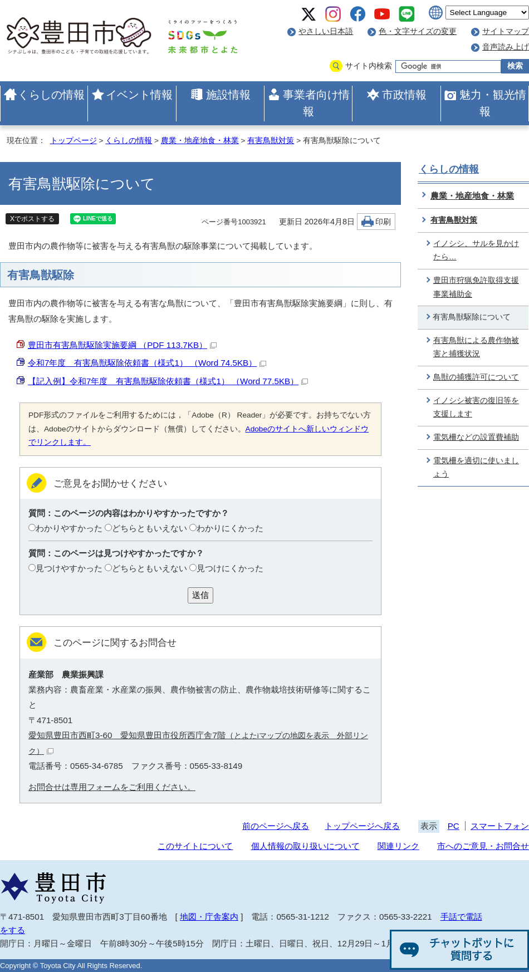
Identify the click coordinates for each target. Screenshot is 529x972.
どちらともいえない (149, 528)
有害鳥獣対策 (270, 140)
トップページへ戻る (362, 826)
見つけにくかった (230, 568)
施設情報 (228, 95)
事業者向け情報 (316, 103)
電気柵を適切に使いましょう (476, 467)
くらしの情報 (51, 95)
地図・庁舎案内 (209, 916)
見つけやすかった (69, 568)
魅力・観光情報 (492, 103)
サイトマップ (505, 31)
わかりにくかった (230, 528)
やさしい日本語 (325, 31)
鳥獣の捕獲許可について (476, 377)
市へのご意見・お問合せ (483, 846)
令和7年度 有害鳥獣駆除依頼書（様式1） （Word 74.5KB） (147, 362)
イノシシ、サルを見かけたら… (476, 250)
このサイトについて (195, 846)
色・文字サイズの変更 (418, 31)
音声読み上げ (505, 47)
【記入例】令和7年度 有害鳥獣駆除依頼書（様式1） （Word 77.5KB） (168, 381)
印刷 (383, 222)
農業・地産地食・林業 (200, 140)
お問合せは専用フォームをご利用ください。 (111, 787)
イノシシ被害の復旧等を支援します (476, 407)
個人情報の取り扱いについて (305, 846)
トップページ (73, 140)
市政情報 (404, 95)
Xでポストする (32, 219)
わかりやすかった (69, 528)
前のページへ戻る (275, 826)
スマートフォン (500, 826)
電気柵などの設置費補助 (476, 437)
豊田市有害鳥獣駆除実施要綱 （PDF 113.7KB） (122, 345)
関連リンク (398, 846)
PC (453, 826)
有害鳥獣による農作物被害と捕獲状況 (476, 347)
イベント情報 (139, 95)
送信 (200, 595)
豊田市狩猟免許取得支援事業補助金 (476, 287)
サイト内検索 (368, 66)
